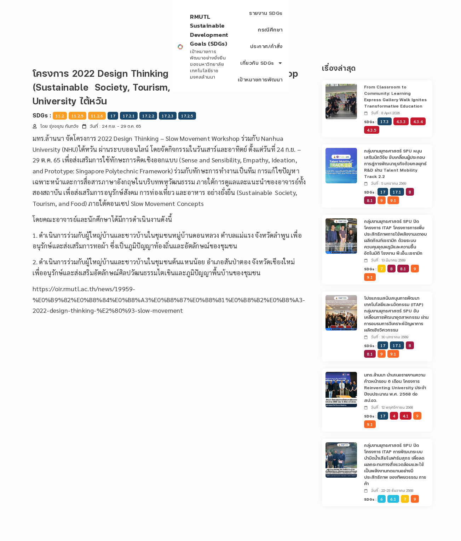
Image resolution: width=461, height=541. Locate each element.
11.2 (60, 116)
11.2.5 (77, 116)
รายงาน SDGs (240, 19)
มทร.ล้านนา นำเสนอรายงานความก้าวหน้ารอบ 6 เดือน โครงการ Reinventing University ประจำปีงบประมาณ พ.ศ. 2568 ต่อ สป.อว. (395, 387)
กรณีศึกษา (279, 19)
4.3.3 (401, 121)
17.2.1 (129, 116)
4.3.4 (418, 121)
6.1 (393, 499)
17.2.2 (148, 116)
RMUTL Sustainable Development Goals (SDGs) (108, 15)
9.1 (393, 200)
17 (112, 116)
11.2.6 (97, 116)
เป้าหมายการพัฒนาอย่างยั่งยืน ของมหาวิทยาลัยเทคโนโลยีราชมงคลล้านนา (117, 23)
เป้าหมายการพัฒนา (420, 19)
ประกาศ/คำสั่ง (318, 19)
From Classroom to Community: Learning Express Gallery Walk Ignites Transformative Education (395, 96)
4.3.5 (371, 130)
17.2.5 (187, 116)
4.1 (406, 416)
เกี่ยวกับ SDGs (366, 19)
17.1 (397, 192)
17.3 (384, 121)
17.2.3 (168, 116)
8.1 (370, 200)
